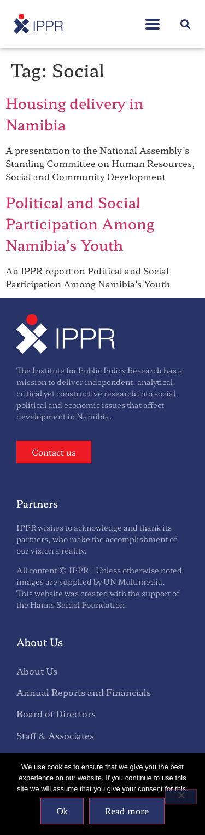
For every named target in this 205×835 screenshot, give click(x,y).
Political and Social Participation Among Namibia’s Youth (79, 223)
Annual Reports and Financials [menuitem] (83, 692)
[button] (185, 24)
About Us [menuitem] (36, 670)
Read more (127, 810)
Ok (62, 810)
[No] (181, 796)
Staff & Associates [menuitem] (55, 735)
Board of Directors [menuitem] (56, 713)
